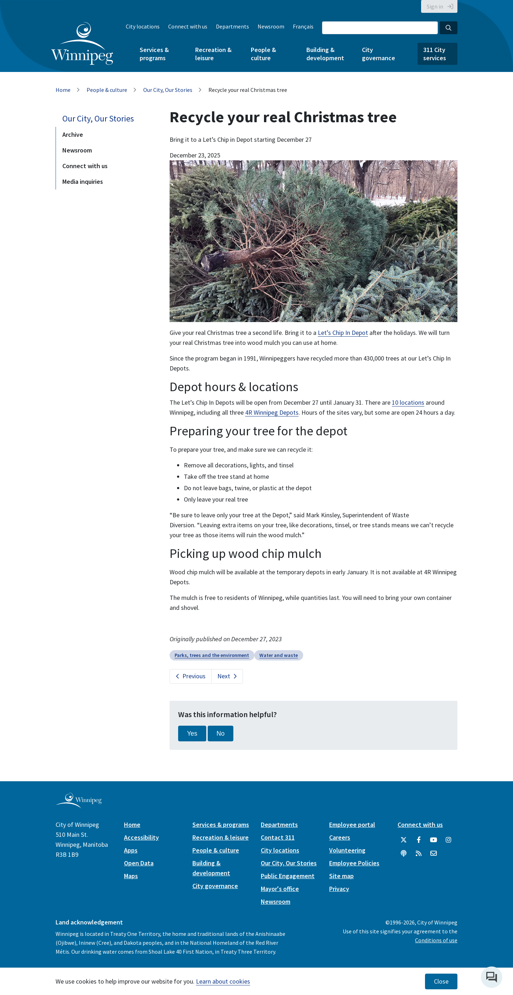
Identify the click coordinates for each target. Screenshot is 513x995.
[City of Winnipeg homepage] (79, 805)
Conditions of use (436, 940)
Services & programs (154, 54)
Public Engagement (288, 876)
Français (303, 26)
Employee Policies (354, 863)
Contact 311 (278, 837)
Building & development (325, 54)
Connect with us (187, 26)
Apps (131, 850)
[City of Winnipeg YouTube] (434, 840)
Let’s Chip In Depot (343, 332)
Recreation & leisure (213, 54)
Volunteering (347, 850)
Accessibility (141, 837)
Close (441, 981)
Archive (72, 134)
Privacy (339, 889)
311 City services (434, 54)
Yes (192, 733)
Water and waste (278, 655)
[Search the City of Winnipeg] (380, 27)
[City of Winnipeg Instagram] (448, 840)
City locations (143, 26)
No (221, 733)
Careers (339, 837)
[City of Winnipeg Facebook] (419, 840)
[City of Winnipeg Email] (434, 854)
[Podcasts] (404, 854)
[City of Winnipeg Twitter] (404, 840)
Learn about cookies (223, 981)
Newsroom (271, 26)
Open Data (139, 863)
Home (63, 89)
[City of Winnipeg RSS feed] (419, 854)
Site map (341, 876)
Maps (131, 876)
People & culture (263, 54)
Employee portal (352, 824)
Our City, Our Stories (167, 89)
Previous (194, 676)
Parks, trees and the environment (212, 655)
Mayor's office (280, 889)
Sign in (435, 6)
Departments (232, 26)
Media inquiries (82, 181)
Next (223, 676)
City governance (378, 54)
